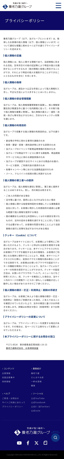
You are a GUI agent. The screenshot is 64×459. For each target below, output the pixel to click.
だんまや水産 (37, 377)
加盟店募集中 (8, 377)
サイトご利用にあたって (13, 402)
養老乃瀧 (35, 373)
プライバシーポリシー (12, 407)
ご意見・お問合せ (10, 398)
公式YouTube (38, 398)
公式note (35, 411)
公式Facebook (38, 402)
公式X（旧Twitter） (41, 407)
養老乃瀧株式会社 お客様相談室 (22, 348)
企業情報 (6, 373)
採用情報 (6, 381)
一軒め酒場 (36, 381)
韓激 (33, 386)
